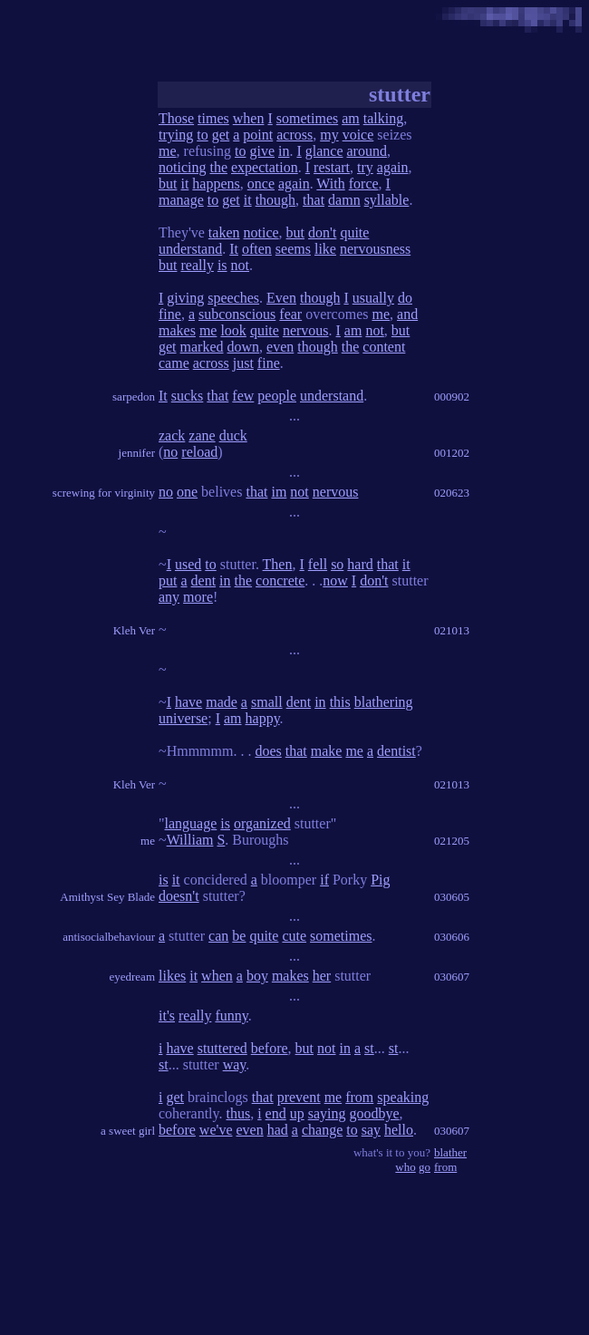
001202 (451, 453)
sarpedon (133, 396)
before (269, 1048)
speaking (403, 1097)
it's (167, 1015)
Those (176, 118)
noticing (182, 167)
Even (281, 297)
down (243, 346)
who (405, 1167)
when (249, 118)
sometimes (307, 118)
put (168, 580)
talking (383, 118)
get (221, 134)
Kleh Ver (134, 630)
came (174, 363)
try (365, 167)
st (369, 1048)
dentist (396, 751)
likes (172, 975)
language (191, 823)
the (218, 167)
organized (262, 823)
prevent (299, 1097)
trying (176, 134)
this (340, 702)
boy (257, 975)
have (188, 702)
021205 (451, 840)
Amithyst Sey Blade (107, 897)
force (364, 183)
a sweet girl (128, 1130)
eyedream (132, 976)
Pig (380, 879)
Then (278, 564)
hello (398, 1129)
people (276, 395)
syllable (387, 200)
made (221, 702)
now (335, 580)
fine (170, 314)
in (283, 151)
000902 (451, 396)
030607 (451, 976)
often (257, 248)
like (325, 248)
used (188, 564)
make (327, 751)
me (168, 151)
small (267, 702)
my (329, 134)
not (240, 265)
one (187, 491)
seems (293, 248)
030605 (451, 897)
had (277, 1129)
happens (215, 183)
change (322, 1129)
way (234, 1064)
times (213, 118)
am (351, 118)
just (243, 363)
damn (344, 200)
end (276, 1113)
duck (233, 435)
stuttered (222, 1048)
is (222, 265)
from (359, 1097)
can (218, 935)
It (233, 248)
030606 (451, 936)
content (383, 346)
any (169, 597)
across (294, 134)
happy (263, 718)
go (424, 1167)
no (170, 452)
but (168, 183)
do (405, 297)
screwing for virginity (104, 492)
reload (199, 452)
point (258, 134)
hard (359, 564)
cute (294, 935)
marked (202, 346)
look (233, 330)
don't (322, 232)
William (190, 839)
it (184, 183)
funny (231, 1015)
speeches (233, 297)
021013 (451, 630)
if (324, 879)
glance (324, 151)
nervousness (375, 248)
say (371, 1129)
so (337, 564)
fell (317, 564)
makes (177, 330)
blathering (383, 702)
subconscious (236, 314)
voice (358, 134)
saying (327, 1113)
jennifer (137, 453)
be (239, 935)
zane (201, 435)
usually (373, 297)
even (280, 346)
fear (290, 314)
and (407, 314)
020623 (451, 492)
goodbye (375, 1113)
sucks (187, 395)
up (297, 1113)
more (198, 597)
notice (261, 232)
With (330, 183)
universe (183, 718)
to (202, 134)
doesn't (179, 896)
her (322, 975)
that (313, 200)
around (367, 151)
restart (332, 167)
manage (181, 200)
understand (190, 248)
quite (354, 232)
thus (238, 1113)
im (278, 491)
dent (204, 580)
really (196, 265)
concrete (280, 580)
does (268, 751)
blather (450, 1152)
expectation (264, 167)
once (261, 183)
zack (172, 435)
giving (185, 297)
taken (224, 232)
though (275, 200)
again (393, 167)
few (243, 395)
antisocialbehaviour (109, 936)
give (262, 151)
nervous (306, 330)
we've (216, 1129)
